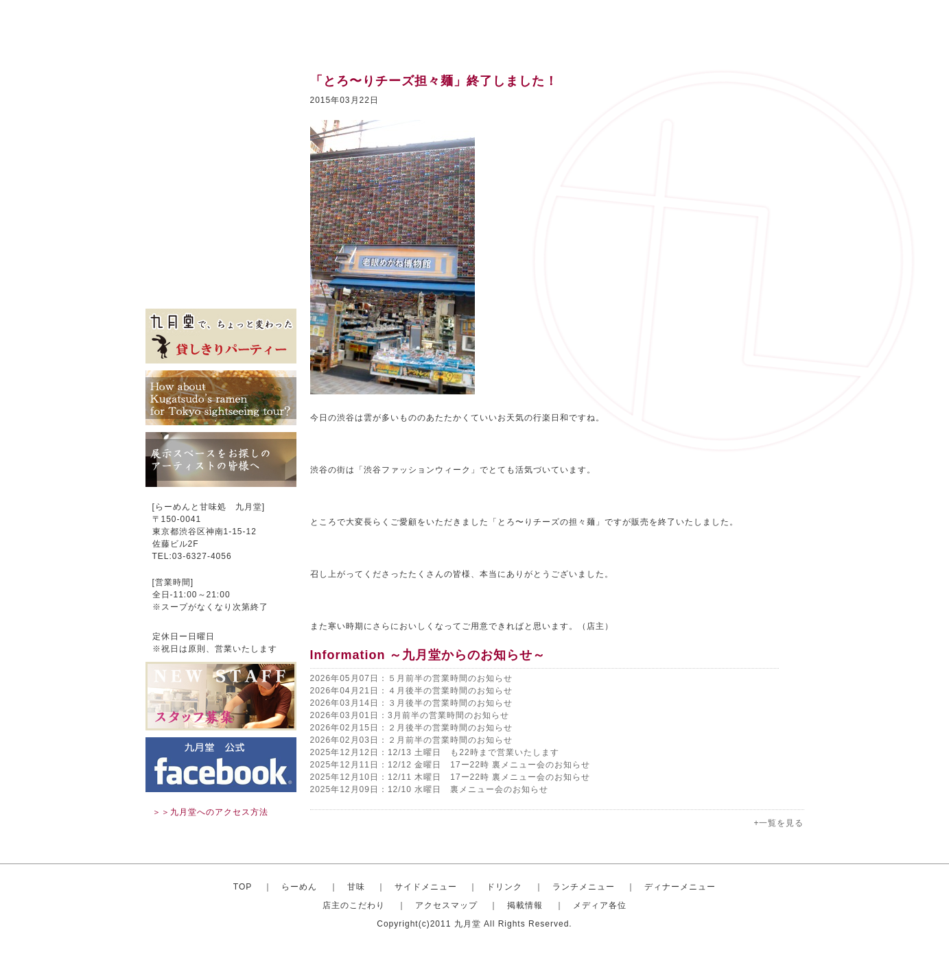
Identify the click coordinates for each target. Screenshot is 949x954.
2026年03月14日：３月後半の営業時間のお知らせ (411, 703)
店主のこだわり (220, 226)
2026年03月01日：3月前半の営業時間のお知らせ (409, 715)
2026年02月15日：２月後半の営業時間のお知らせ (411, 727)
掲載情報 (220, 267)
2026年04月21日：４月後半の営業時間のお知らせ (411, 690)
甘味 (220, 123)
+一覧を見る (778, 823)
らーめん (299, 887)
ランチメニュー (220, 185)
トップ (220, 82)
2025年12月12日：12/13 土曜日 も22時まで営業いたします (434, 752)
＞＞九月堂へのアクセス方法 (210, 812)
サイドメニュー (220, 144)
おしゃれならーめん (220, 103)
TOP (242, 887)
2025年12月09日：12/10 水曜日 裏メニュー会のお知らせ (429, 789)
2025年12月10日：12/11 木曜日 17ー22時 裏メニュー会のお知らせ (450, 777)
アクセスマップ (220, 247)
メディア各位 (220, 288)
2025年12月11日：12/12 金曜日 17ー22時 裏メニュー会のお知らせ (450, 765)
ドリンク (220, 164)
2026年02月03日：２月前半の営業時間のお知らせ (411, 740)
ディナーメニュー (680, 887)
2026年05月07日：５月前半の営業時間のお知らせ (411, 678)
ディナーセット (220, 205)
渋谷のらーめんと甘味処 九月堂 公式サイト (231, 27)
